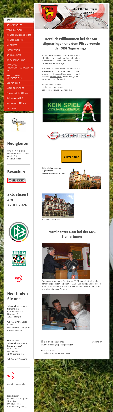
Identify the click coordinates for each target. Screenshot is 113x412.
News (9, 158)
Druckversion (48, 341)
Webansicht (97, 341)
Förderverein (56, 76)
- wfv (16, 384)
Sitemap (60, 341)
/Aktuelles (16, 158)
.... (25, 406)
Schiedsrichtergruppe (62, 74)
